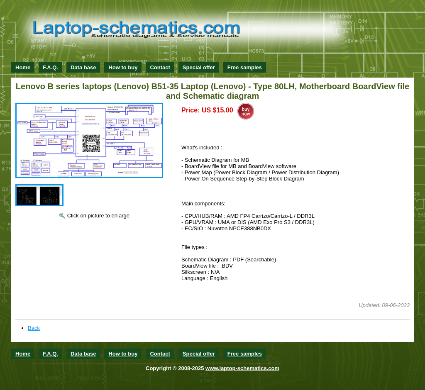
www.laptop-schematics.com (242, 368)
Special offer (199, 67)
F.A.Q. (50, 67)
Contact (160, 67)
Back (34, 328)
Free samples (244, 67)
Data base (83, 67)
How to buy (122, 67)
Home (22, 67)
